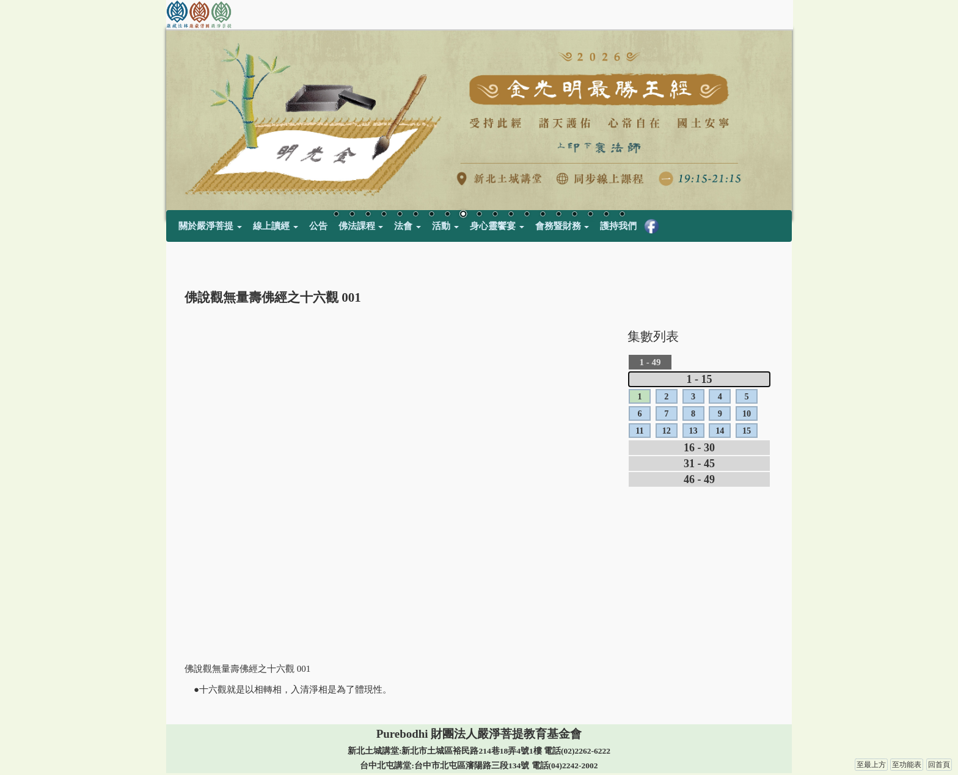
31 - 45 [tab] (699, 463)
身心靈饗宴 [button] (497, 226)
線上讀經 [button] (275, 226)
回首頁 (939, 764)
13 (526, 215)
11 (495, 215)
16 (574, 215)
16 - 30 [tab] (699, 448)
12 (510, 215)
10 (479, 215)
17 (590, 215)
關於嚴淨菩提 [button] (210, 226)
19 (622, 215)
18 (606, 215)
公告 (318, 226)
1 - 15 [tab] (699, 379)
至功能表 (906, 764)
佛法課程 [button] (361, 226)
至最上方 (871, 764)
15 (558, 215)
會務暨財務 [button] (562, 226)
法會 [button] (407, 226)
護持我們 (618, 226)
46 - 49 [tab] (699, 479)
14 (542, 215)
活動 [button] (445, 226)
